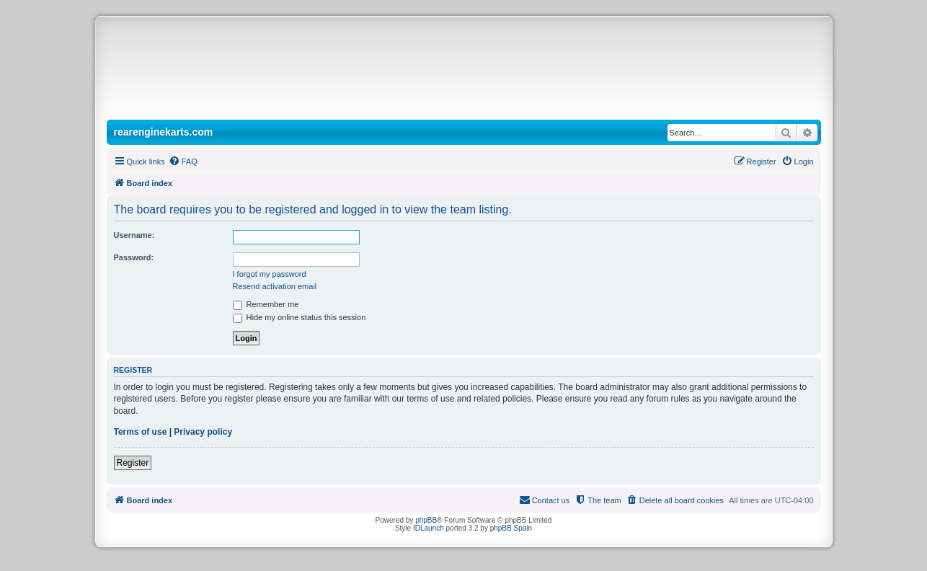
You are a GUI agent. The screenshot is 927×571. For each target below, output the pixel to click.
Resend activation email (275, 286)
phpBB (426, 520)
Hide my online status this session (299, 317)
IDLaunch (428, 528)
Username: (134, 235)
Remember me (266, 304)
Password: (134, 257)
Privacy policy (203, 432)
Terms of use (140, 432)
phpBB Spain (511, 528)
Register (133, 463)
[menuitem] (183, 161)
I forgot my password (269, 274)
